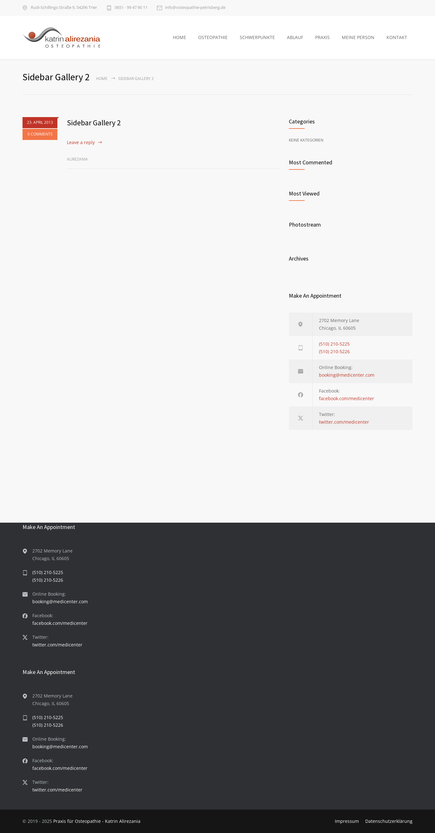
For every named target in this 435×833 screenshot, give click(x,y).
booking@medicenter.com (346, 375)
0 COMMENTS (40, 134)
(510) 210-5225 (334, 344)
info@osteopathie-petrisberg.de (195, 7)
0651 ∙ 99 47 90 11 (131, 7)
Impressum (347, 821)
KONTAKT (396, 37)
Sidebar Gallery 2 (94, 123)
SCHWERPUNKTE (257, 37)
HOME (179, 37)
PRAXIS (322, 37)
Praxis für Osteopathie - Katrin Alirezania (96, 821)
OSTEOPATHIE (213, 37)
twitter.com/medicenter (344, 422)
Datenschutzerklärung (388, 821)
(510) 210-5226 (334, 351)
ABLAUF (295, 37)
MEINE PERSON (358, 37)
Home (101, 78)
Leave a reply (81, 142)
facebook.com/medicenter (346, 398)
